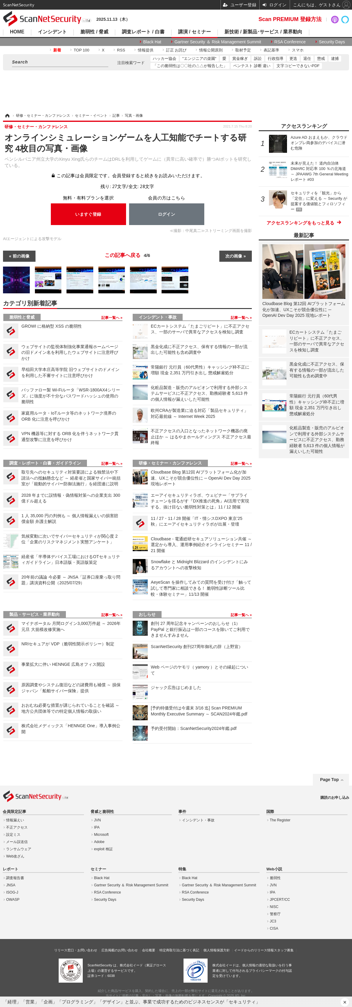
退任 (307, 58)
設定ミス (13, 834)
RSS (121, 50)
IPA (97, 827)
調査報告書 (15, 878)
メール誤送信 (17, 842)
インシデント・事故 (158, 317)
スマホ (298, 50)
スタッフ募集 (284, 950)
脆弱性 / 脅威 (94, 31)
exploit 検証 (103, 849)
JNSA (10, 885)
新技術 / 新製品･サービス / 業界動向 (263, 31)
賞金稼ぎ (240, 58)
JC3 (273, 921)
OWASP (12, 899)
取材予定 (243, 50)
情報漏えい (15, 820)
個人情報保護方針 (216, 950)
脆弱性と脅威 (22, 317)
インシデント (52, 31)
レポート (10, 869)
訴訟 (258, 58)
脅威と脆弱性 (102, 812)
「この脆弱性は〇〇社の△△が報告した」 (190, 65)
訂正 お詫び (176, 50)
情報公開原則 (211, 50)
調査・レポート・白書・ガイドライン (45, 463)
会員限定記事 (14, 812)
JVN (97, 820)
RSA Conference (290, 41)
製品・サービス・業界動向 (34, 614)
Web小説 (274, 869)
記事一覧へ (110, 318)
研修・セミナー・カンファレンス (170, 463)
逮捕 (335, 58)
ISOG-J (12, 892)
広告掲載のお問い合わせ (119, 950)
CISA (274, 928)
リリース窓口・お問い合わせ (75, 950)
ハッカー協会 (164, 58)
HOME (17, 31)
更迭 (293, 58)
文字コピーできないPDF (298, 65)
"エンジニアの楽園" (199, 58)
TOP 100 (81, 50)
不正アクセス (17, 827)
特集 (182, 869)
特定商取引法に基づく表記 (179, 950)
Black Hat (152, 41)
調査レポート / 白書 (143, 31)
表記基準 (271, 50)
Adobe (99, 842)
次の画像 (233, 256)
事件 (182, 812)
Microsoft (101, 834)
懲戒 (321, 58)
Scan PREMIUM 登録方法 (290, 19)
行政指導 (275, 58)
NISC (274, 907)
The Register (280, 820)
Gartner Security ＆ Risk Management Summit (217, 41)
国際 (270, 812)
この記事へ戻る (127, 255)
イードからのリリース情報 (254, 950)
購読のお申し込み (334, 797)
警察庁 (275, 914)
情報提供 (145, 50)
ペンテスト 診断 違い (251, 65)
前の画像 (21, 256)
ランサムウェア (18, 849)
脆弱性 (275, 878)
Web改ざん (15, 856)
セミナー (98, 869)
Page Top (329, 779)
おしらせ (147, 614)
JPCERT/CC (280, 899)
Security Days (332, 41)
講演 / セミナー (194, 31)
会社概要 (148, 950)
